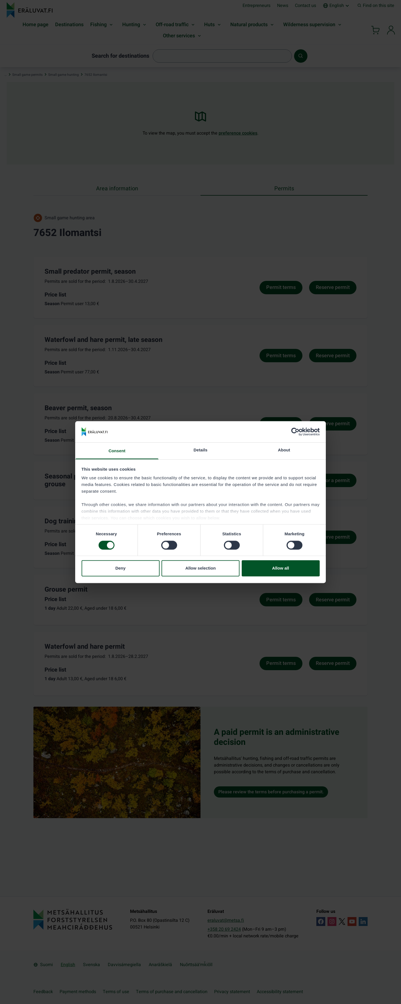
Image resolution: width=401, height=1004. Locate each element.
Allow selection (200, 568)
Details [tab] (200, 450)
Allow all (280, 568)
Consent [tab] (117, 451)
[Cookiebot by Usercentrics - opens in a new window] (295, 431)
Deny (120, 568)
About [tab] (284, 450)
